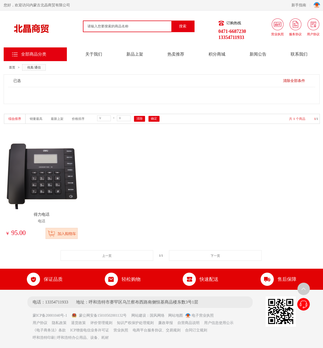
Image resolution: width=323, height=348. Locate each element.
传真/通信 (34, 67)
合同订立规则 (196, 330)
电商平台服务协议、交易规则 (157, 330)
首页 (12, 67)
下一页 (215, 256)
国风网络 (157, 315)
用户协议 (40, 323)
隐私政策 (59, 323)
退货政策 (78, 323)
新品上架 (134, 54)
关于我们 (93, 54)
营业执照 (120, 330)
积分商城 (216, 54)
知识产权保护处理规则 (135, 323)
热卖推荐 (175, 54)
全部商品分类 (33, 54)
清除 (139, 118)
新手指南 (300, 5)
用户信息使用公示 (218, 323)
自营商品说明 (188, 323)
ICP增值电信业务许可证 (89, 330)
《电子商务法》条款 (49, 330)
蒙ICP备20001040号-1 (52, 315)
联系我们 (299, 54)
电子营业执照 (199, 315)
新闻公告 (258, 54)
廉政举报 (165, 323)
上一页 (107, 256)
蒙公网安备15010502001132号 (99, 315)
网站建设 (138, 315)
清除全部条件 (294, 81)
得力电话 (41, 214)
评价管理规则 (101, 323)
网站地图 (175, 315)
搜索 (182, 26)
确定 (154, 118)
